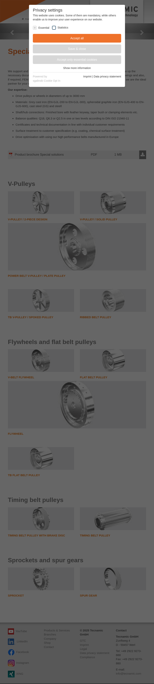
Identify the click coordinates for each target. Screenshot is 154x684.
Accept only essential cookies (77, 59)
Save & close (77, 48)
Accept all (77, 38)
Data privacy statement (107, 76)
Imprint (87, 76)
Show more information (77, 68)
